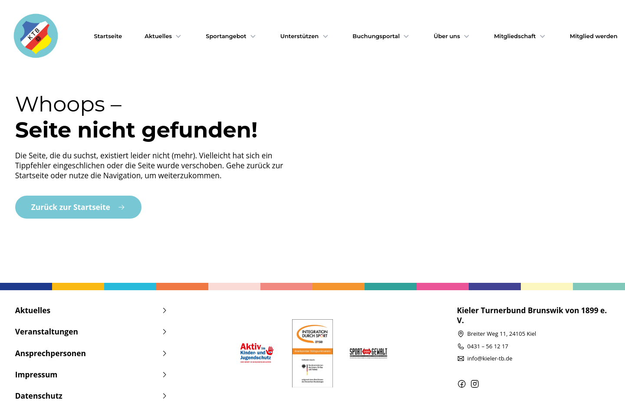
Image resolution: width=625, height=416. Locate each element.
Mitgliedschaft (520, 36)
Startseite (108, 36)
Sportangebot (231, 36)
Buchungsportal (381, 36)
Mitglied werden (594, 36)
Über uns (452, 36)
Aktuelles (164, 36)
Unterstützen (305, 36)
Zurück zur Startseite (78, 207)
